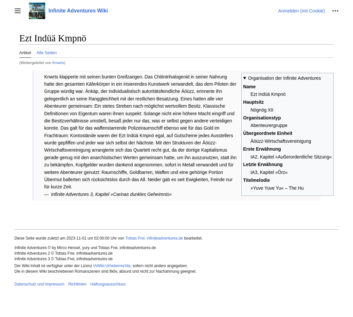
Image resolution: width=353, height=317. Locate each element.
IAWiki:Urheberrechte (112, 266)
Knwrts (58, 62)
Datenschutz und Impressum (39, 284)
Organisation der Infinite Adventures (284, 78)
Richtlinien (77, 284)
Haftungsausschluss (107, 284)
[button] (17, 11)
